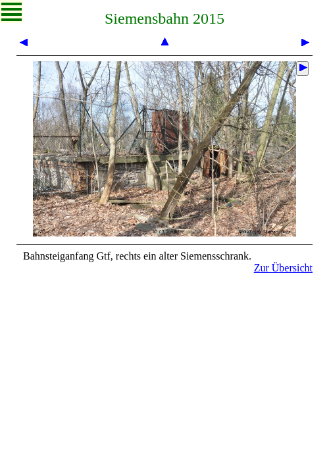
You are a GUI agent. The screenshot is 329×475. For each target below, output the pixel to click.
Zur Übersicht (283, 267)
